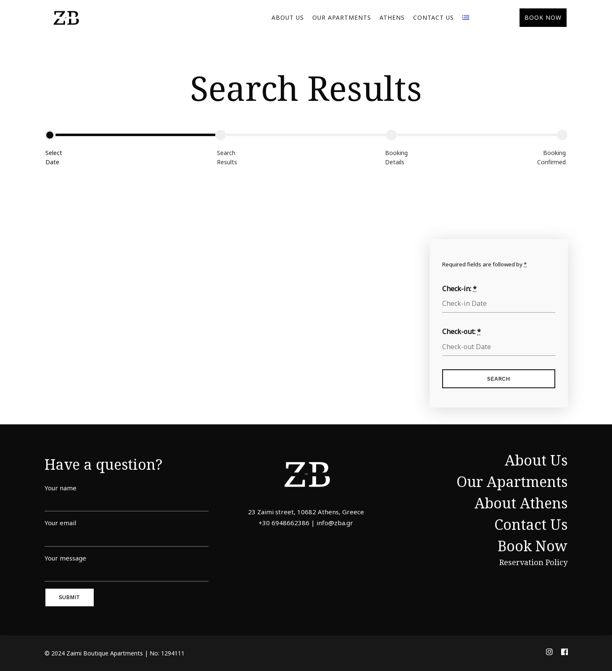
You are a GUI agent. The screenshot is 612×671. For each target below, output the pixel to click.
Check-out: (461, 331)
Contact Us (433, 17)
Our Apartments (341, 17)
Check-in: (459, 288)
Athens (392, 17)
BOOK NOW (543, 17)
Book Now (532, 545)
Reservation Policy (533, 562)
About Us (288, 17)
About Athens (521, 503)
